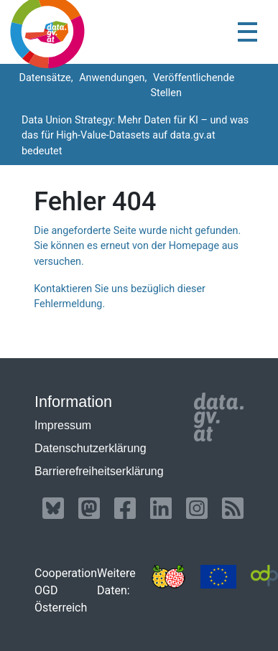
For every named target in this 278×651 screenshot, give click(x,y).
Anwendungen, (112, 78)
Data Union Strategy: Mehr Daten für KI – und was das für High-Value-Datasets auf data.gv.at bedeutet (135, 135)
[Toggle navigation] (247, 32)
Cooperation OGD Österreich (65, 590)
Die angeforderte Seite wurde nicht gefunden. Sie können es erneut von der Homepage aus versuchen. (137, 246)
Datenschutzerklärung (90, 448)
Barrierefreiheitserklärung (99, 471)
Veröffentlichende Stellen (192, 86)
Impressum (62, 425)
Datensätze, (45, 78)
